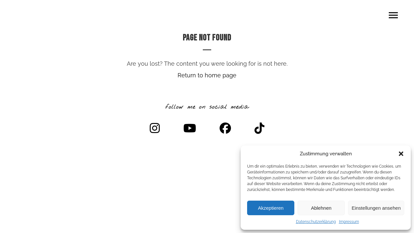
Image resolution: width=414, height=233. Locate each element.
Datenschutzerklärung (316, 221)
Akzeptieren (270, 208)
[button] (401, 153)
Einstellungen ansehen (376, 208)
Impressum (349, 221)
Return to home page (207, 75)
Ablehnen (321, 208)
